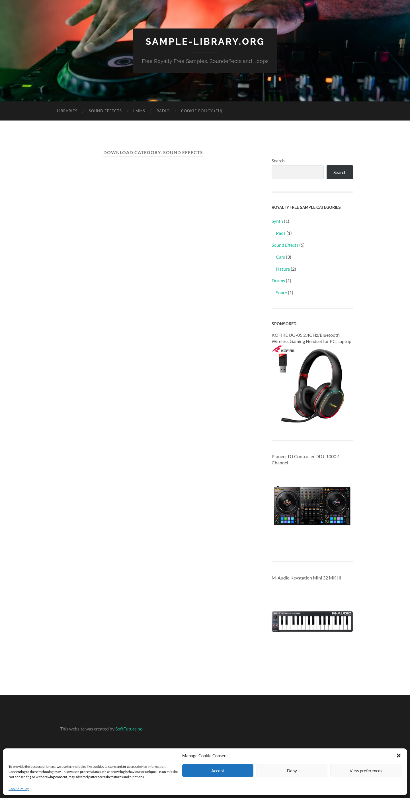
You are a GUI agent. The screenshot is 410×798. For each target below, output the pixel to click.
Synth (277, 221)
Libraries (67, 111)
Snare (281, 292)
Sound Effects (105, 111)
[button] (398, 755)
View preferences (366, 770)
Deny (292, 770)
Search (278, 160)
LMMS (139, 111)
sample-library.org (205, 41)
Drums (278, 280)
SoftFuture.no (129, 728)
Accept (217, 770)
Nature (283, 269)
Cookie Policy (19, 789)
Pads (281, 233)
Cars (280, 257)
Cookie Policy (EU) (201, 111)
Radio (163, 111)
